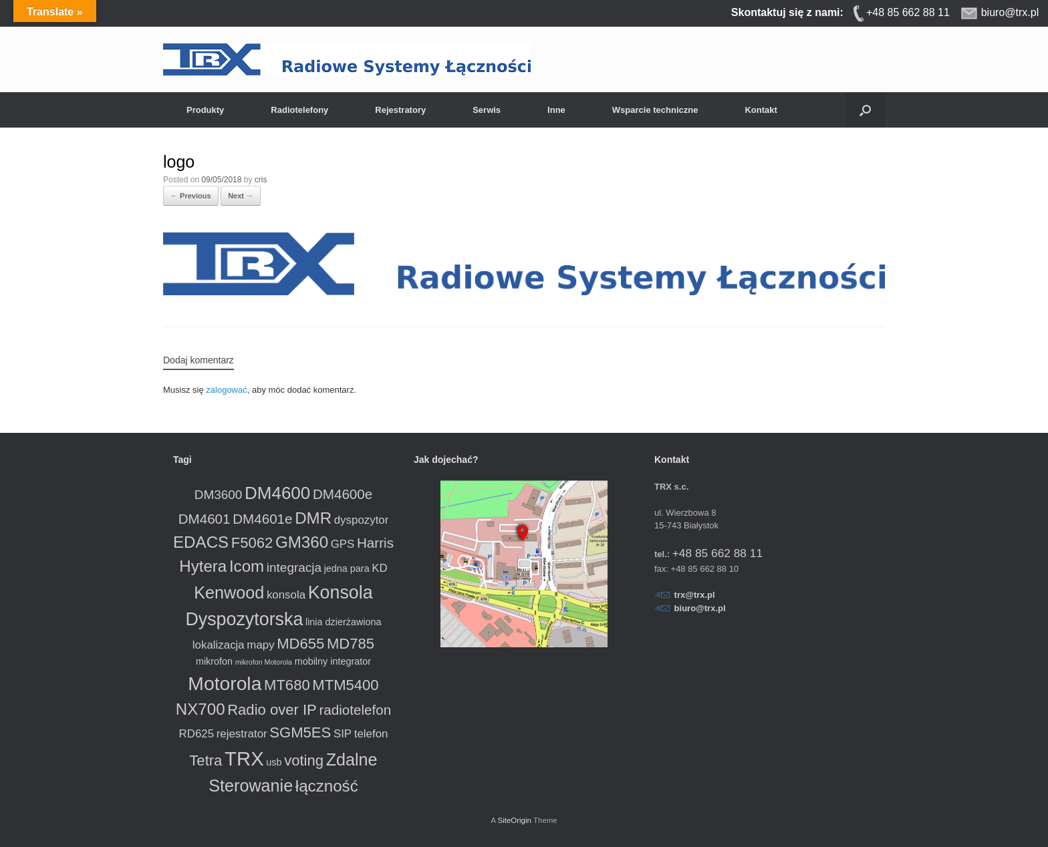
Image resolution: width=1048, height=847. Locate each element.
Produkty (205, 110)
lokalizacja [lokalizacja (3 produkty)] (218, 645)
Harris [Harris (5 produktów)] (375, 542)
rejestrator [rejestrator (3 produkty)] (242, 733)
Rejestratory (400, 110)
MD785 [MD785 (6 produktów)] (350, 643)
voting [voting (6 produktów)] (303, 760)
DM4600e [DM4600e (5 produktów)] (342, 494)
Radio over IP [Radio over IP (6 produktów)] (272, 709)
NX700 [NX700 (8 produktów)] (200, 709)
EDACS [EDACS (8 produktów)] (201, 542)
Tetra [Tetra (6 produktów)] (205, 760)
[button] (865, 110)
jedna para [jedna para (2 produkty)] (347, 568)
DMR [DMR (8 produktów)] (313, 518)
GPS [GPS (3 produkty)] (343, 544)
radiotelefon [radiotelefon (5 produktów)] (355, 709)
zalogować (226, 390)
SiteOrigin (514, 820)
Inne (556, 110)
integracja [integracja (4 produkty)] (294, 567)
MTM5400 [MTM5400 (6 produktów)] (345, 685)
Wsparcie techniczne (655, 110)
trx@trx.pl (694, 595)
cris (261, 179)
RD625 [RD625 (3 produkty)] (197, 733)
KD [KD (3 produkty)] (379, 568)
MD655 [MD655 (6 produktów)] (300, 643)
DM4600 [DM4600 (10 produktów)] (277, 493)
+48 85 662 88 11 (717, 553)
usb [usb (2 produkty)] (273, 762)
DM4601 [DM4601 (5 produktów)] (204, 518)
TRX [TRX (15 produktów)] (244, 758)
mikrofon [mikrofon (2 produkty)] (214, 661)
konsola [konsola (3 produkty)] (286, 594)
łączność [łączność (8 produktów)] (326, 786)
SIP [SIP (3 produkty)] (343, 733)
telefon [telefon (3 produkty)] (371, 733)
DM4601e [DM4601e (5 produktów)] (262, 518)
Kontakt (761, 110)
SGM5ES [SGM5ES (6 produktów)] (300, 732)
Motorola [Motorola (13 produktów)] (224, 683)
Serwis (487, 110)
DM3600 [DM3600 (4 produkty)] (218, 495)
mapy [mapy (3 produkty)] (260, 645)
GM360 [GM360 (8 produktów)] (301, 542)
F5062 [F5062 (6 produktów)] (252, 542)
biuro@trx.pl (700, 608)
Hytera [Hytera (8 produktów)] (203, 566)
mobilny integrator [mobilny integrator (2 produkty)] (333, 661)
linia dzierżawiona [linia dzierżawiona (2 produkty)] (343, 622)
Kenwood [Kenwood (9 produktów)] (229, 592)
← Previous (190, 196)
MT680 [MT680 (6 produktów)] (287, 685)
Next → (240, 196)
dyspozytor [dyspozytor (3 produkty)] (361, 520)
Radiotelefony (299, 110)
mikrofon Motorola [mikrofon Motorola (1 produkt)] (263, 662)
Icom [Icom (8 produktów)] (246, 566)
